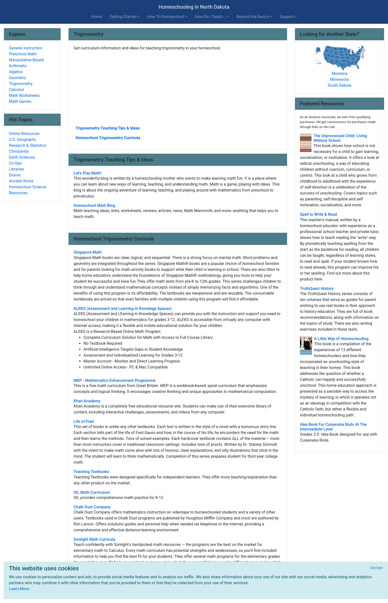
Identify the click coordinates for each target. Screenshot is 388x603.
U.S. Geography (22, 139)
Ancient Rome (21, 181)
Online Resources (24, 133)
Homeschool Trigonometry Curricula (107, 137)
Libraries (16, 169)
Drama (15, 175)
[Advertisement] (177, 87)
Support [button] (287, 16)
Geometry (17, 77)
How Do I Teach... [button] (210, 16)
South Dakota (339, 85)
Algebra (16, 71)
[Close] (376, 568)
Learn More (19, 588)
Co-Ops (15, 163)
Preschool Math (23, 54)
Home (96, 16)
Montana (339, 73)
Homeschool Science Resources (27, 190)
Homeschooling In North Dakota (194, 7)
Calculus (16, 89)
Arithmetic (18, 66)
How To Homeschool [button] (165, 16)
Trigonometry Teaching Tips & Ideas (107, 128)
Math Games (20, 101)
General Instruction (25, 48)
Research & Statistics (27, 145)
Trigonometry (20, 83)
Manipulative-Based (26, 60)
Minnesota (339, 79)
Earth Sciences (22, 157)
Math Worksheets (24, 95)
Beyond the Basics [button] (253, 16)
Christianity (19, 151)
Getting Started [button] (123, 16)
